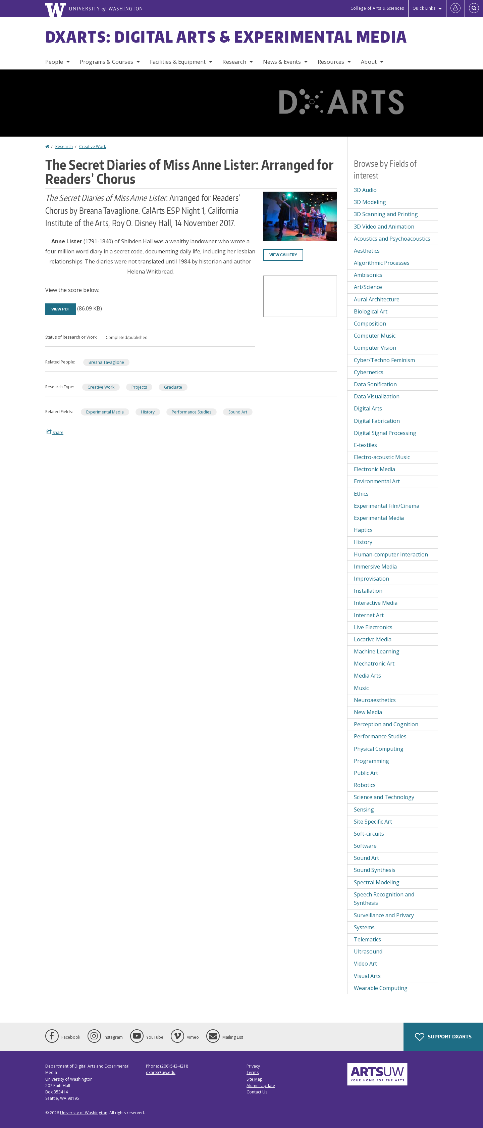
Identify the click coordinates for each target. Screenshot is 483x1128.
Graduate (173, 387)
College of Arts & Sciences (377, 8)
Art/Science (368, 287)
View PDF (60, 309)
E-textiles (365, 445)
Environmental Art (377, 481)
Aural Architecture (376, 299)
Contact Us (257, 1092)
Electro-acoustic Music (382, 457)
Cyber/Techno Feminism (384, 360)
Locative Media (372, 639)
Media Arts (367, 675)
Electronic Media (374, 469)
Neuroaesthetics (375, 700)
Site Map (255, 1079)
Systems (364, 927)
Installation (368, 590)
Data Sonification (375, 384)
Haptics (363, 530)
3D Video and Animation (384, 226)
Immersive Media (375, 566)
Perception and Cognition (386, 724)
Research (234, 61)
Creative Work (92, 146)
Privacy (253, 1066)
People (54, 61)
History (148, 412)
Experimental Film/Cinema (386, 505)
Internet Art (369, 615)
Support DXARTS (443, 1037)
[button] (300, 215)
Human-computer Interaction (391, 554)
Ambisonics (368, 275)
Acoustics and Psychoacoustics (392, 238)
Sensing (364, 809)
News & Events (282, 61)
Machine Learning (376, 651)
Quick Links (424, 8)
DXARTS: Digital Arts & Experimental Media (226, 36)
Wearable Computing (381, 988)
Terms (253, 1072)
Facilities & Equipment (178, 61)
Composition (370, 323)
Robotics (365, 785)
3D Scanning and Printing (386, 214)
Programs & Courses (106, 61)
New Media (368, 712)
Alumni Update (261, 1085)
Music (361, 688)
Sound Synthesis (374, 870)
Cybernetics (368, 372)
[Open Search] (474, 8)
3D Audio (365, 190)
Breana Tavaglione (106, 362)
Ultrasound (368, 951)
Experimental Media (105, 412)
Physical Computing (379, 748)
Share (55, 432)
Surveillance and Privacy (384, 915)
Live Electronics (373, 627)
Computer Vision (375, 347)
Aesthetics (367, 250)
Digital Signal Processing (385, 433)
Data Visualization (376, 396)
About (369, 61)
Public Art (366, 773)
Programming (371, 761)
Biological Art (370, 311)
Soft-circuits (369, 833)
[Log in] (455, 8)
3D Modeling (370, 202)
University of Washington (83, 1113)
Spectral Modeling (376, 882)
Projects (139, 387)
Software (365, 845)
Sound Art (237, 412)
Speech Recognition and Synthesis (384, 899)
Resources (331, 61)
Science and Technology (384, 797)
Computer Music (374, 335)
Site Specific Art (373, 821)
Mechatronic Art (374, 663)
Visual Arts (367, 976)
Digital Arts (368, 408)
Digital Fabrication (377, 421)
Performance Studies (191, 412)
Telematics (367, 939)
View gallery (283, 254)
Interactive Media (375, 602)
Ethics (361, 493)
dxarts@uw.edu (160, 1072)
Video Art (365, 963)
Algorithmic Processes (382, 262)
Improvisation (371, 578)
